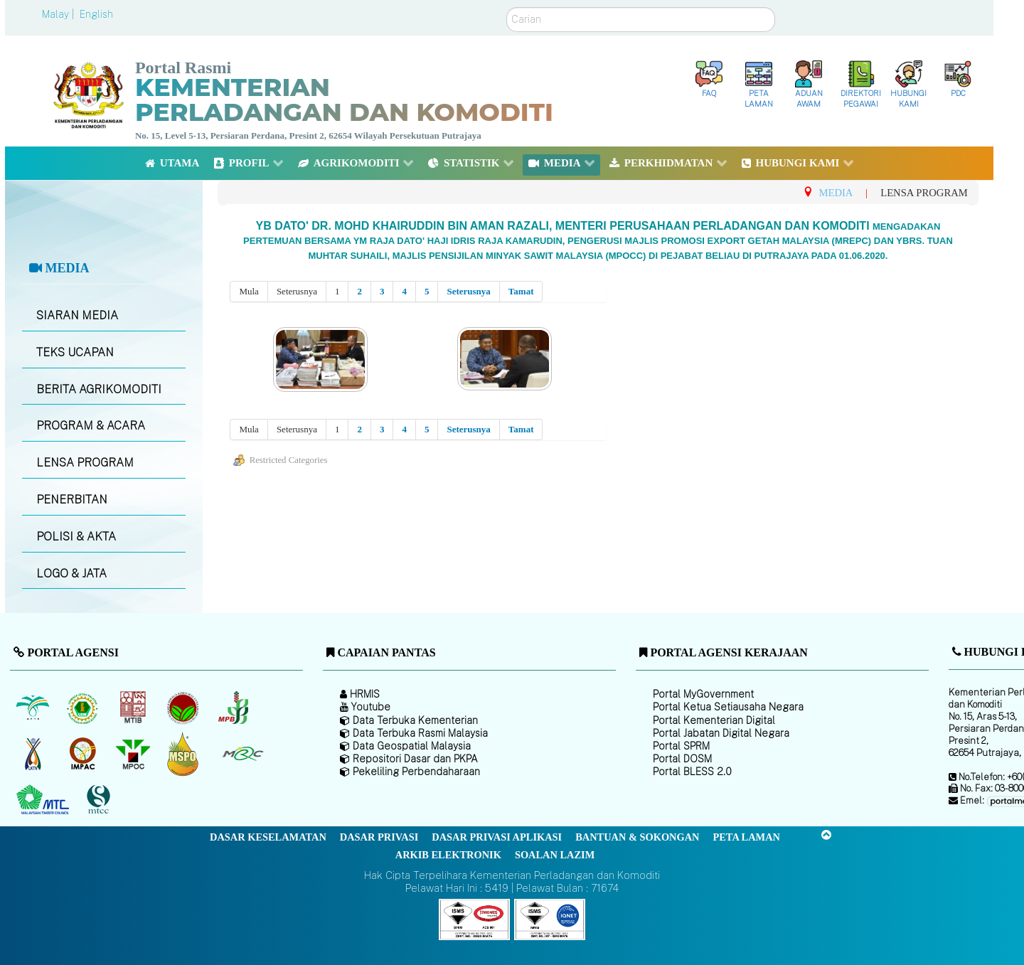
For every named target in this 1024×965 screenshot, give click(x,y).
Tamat (521, 291)
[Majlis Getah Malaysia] (242, 753)
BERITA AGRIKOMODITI (98, 389)
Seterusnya (468, 291)
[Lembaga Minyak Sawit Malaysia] (34, 707)
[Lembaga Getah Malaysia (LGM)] (84, 707)
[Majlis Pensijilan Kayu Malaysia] (100, 800)
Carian (506, 7)
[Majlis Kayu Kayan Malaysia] (44, 800)
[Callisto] (474, 918)
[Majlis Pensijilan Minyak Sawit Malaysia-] (184, 754)
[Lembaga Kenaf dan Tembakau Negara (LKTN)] (34, 754)
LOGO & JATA (71, 573)
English (96, 14)
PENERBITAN (71, 499)
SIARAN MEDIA (77, 315)
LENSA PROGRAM (85, 462)
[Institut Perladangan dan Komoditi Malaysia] (84, 754)
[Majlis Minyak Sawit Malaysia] (134, 754)
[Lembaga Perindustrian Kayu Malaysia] (134, 707)
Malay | (59, 14)
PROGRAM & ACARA (90, 425)
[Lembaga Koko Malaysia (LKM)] (184, 707)
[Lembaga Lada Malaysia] (234, 707)
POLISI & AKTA (76, 536)
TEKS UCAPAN (75, 352)
